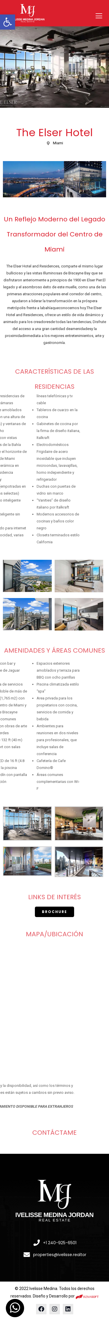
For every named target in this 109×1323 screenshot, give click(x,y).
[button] (7, 22)
